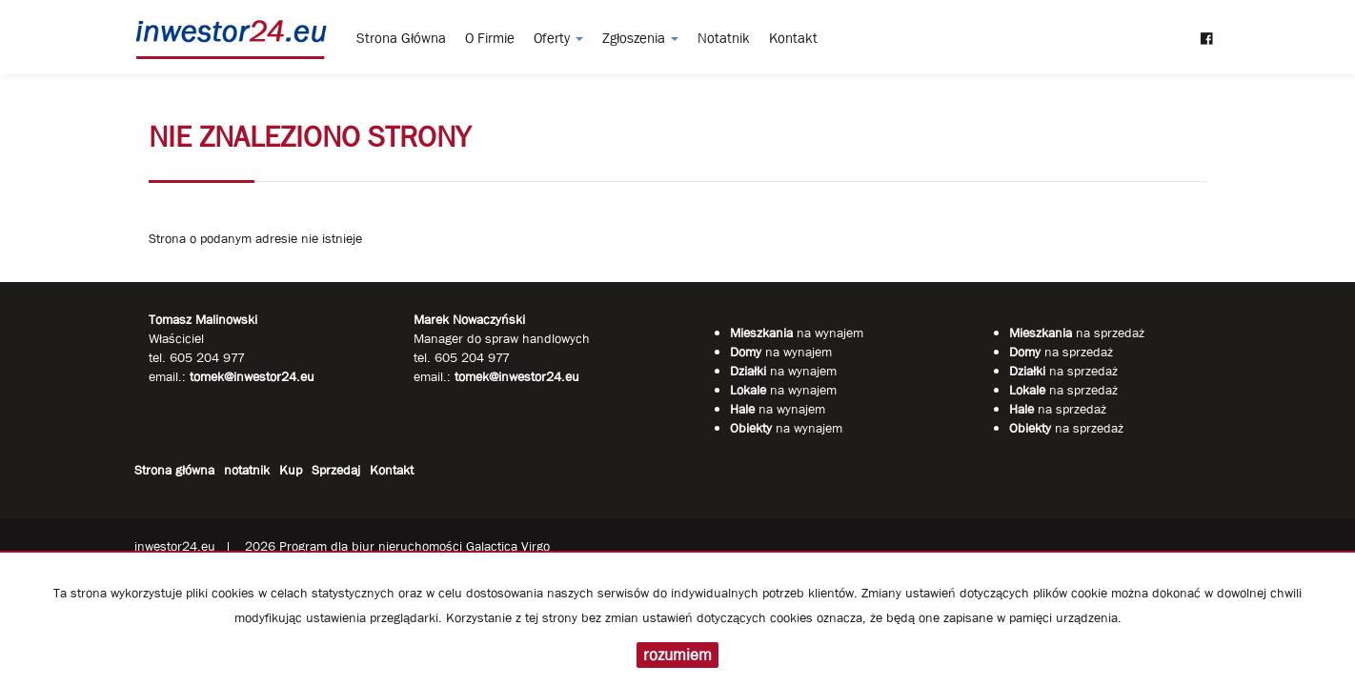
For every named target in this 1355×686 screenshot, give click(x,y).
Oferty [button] (558, 38)
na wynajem (796, 332)
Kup (290, 469)
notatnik (724, 38)
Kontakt (793, 38)
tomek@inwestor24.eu (517, 376)
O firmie (490, 38)
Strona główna (401, 38)
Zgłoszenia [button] (640, 38)
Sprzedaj (336, 469)
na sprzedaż (1076, 332)
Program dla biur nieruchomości (372, 546)
